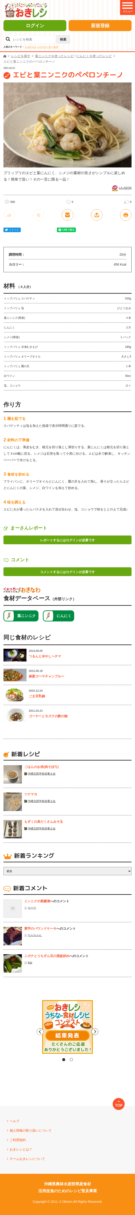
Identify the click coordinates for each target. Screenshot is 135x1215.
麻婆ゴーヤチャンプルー (46, 676)
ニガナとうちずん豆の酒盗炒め (46, 956)
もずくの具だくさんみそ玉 (43, 821)
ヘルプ (14, 1121)
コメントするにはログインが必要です (67, 572)
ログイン (35, 25)
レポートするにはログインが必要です (67, 540)
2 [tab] (71, 1059)
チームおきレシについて (27, 1159)
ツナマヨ (30, 794)
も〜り (32, 907)
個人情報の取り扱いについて (31, 1130)
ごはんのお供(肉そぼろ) (41, 767)
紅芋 (56, 47)
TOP (119, 1105)
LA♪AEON (125, 188)
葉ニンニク (26, 616)
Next (106, 1031)
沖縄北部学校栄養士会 (42, 773)
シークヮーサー (45, 47)
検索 (63, 39)
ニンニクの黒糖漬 (37, 901)
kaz (30, 962)
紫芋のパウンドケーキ (40, 928)
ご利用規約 (18, 1140)
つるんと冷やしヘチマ (45, 656)
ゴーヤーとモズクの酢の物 (48, 716)
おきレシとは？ (21, 1149)
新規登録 (100, 25)
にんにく (64, 616)
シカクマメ (30, 47)
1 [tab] (63, 1059)
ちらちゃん (35, 935)
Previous (28, 1031)
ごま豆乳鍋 (37, 696)
